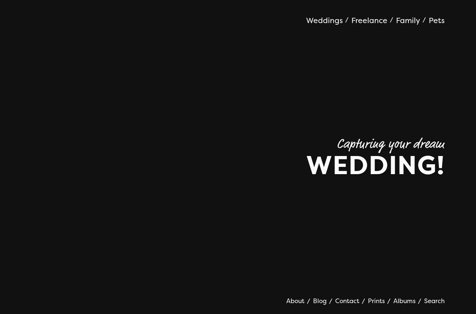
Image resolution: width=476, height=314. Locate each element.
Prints (376, 301)
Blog (320, 301)
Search (434, 301)
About (295, 301)
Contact (347, 301)
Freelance (369, 20)
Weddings (324, 20)
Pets (437, 20)
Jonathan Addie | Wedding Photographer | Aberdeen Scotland (81, 16)
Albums (404, 301)
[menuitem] (327, 21)
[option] (238, 157)
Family (408, 20)
